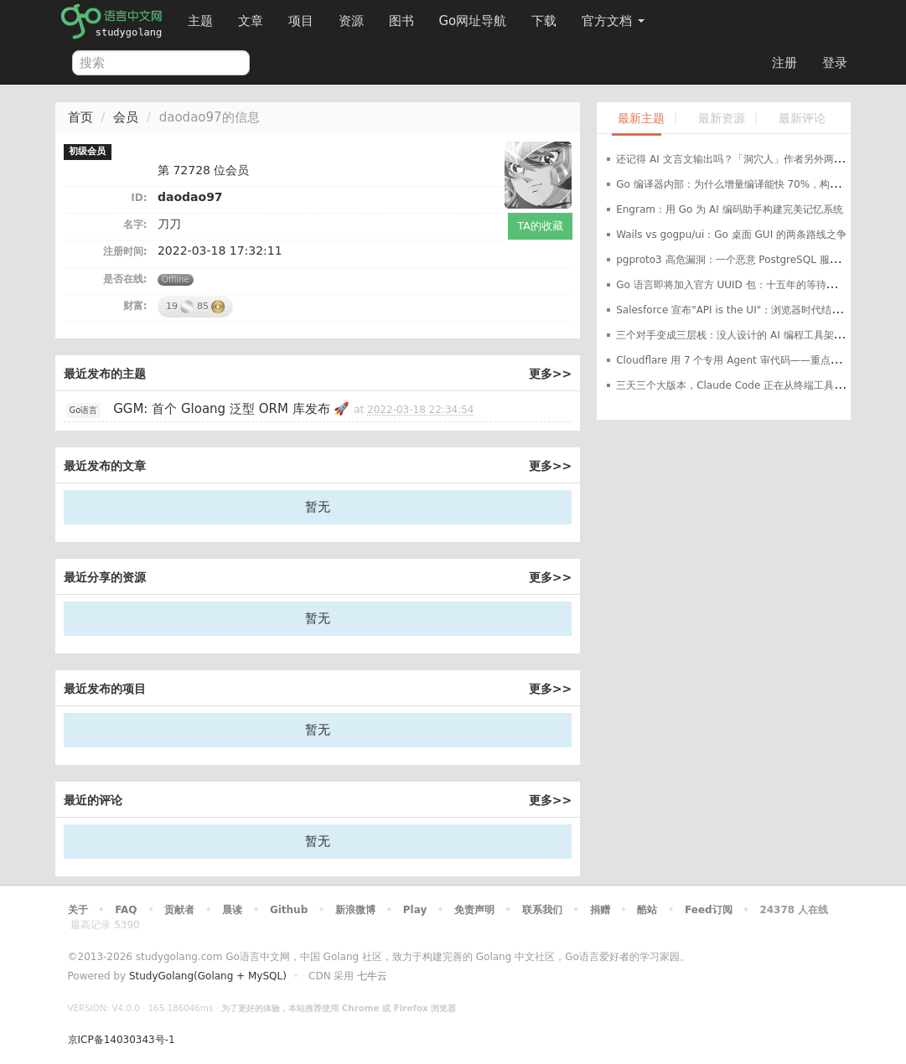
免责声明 (474, 910)
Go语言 (84, 410)
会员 (125, 117)
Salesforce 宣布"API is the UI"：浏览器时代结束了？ (739, 310)
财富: (135, 306)
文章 (250, 20)
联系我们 (542, 910)
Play (415, 910)
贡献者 (179, 910)
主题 (200, 20)
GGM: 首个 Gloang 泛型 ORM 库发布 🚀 (231, 408)
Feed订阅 (709, 910)
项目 (300, 20)
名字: (135, 224)
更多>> (550, 373)
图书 (401, 20)
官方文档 (613, 20)
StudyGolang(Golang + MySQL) (208, 976)
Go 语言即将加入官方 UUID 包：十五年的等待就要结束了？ (751, 285)
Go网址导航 (475, 16)
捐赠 (600, 910)
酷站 (647, 910)
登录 (834, 62)
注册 (784, 62)
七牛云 (372, 976)
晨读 (232, 910)
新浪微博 (355, 910)
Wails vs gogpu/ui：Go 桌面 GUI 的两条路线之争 (731, 234)
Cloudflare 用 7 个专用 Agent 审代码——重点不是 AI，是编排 (759, 360)
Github (289, 910)
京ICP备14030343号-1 (121, 1040)
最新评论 (802, 118)
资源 (351, 20)
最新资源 (721, 118)
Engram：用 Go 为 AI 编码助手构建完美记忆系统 (729, 209)
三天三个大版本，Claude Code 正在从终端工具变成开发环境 (755, 385)
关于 (78, 910)
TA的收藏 (540, 226)
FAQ (126, 910)
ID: (139, 198)
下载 (544, 20)
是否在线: (125, 279)
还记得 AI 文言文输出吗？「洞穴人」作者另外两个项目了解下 (754, 159)
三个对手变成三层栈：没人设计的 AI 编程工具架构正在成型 (749, 335)
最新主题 (641, 118)
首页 (80, 117)
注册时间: (125, 251)
